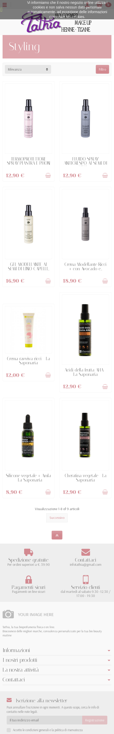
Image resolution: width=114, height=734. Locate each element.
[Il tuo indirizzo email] (44, 720)
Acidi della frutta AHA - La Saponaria (85, 372)
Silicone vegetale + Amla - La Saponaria (28, 478)
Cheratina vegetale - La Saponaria (86, 478)
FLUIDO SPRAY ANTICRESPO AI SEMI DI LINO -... (85, 163)
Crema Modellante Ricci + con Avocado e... (85, 266)
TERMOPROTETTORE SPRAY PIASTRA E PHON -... (28, 163)
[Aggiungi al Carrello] (48, 175)
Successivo (57, 517)
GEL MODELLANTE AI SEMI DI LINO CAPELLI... (28, 266)
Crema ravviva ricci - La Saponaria (28, 361)
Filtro (102, 69)
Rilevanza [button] (15, 69)
